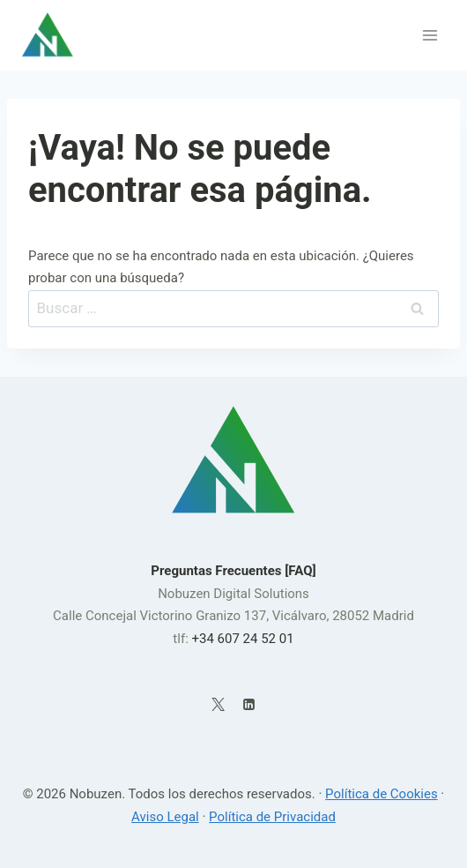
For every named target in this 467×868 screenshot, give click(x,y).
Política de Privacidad (272, 817)
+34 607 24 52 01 (242, 639)
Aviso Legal (165, 817)
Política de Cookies (381, 794)
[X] (218, 704)
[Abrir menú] (429, 35)
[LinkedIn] (248, 704)
